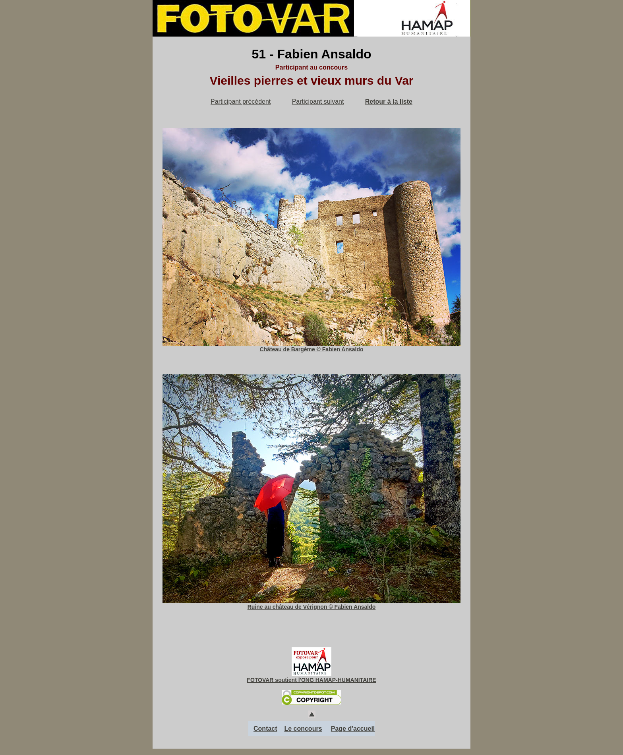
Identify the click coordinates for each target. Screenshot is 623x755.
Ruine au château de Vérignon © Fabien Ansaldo (311, 604)
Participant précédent (241, 101)
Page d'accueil (353, 728)
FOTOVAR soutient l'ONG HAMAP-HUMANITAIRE (311, 680)
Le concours (303, 728)
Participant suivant (318, 101)
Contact (265, 728)
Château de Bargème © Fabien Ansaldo (311, 346)
